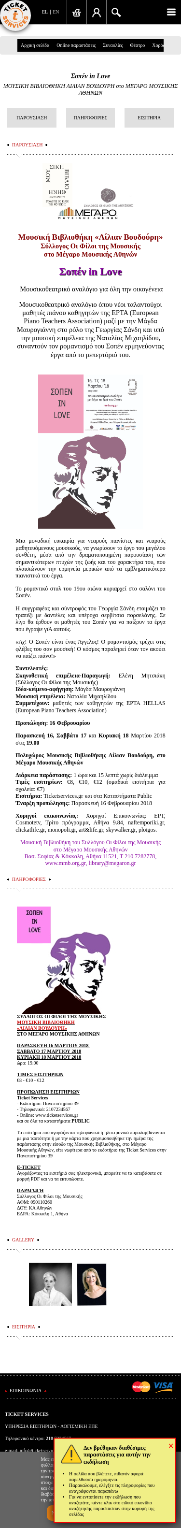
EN (56, 11)
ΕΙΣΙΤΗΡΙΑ (149, 117)
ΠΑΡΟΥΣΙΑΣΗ (31, 117)
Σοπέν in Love (91, 76)
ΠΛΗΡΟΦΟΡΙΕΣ (91, 117)
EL (45, 11)
